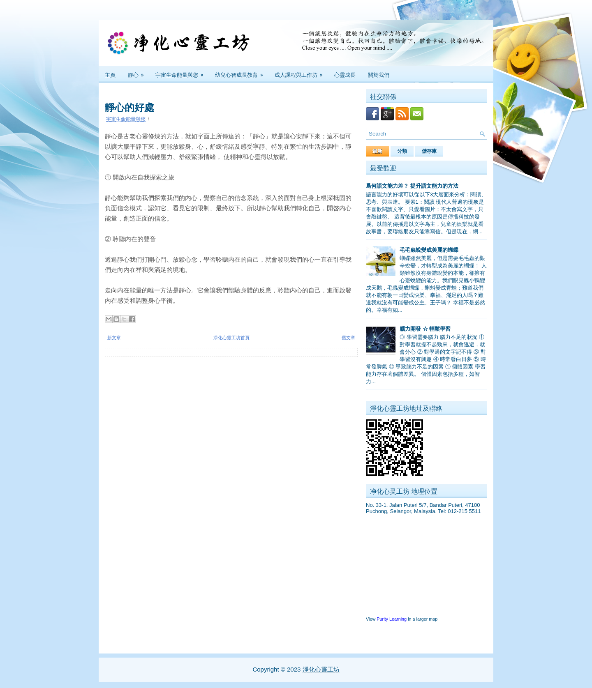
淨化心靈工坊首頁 (231, 337)
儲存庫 (429, 151)
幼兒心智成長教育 (241, 72)
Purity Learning (392, 619)
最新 (377, 151)
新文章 (114, 337)
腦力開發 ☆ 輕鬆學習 (425, 329)
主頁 (110, 74)
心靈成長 (345, 74)
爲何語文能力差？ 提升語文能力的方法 (412, 186)
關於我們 (378, 74)
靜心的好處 (129, 106)
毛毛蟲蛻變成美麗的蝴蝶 (429, 250)
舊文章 (348, 337)
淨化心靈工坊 (321, 669)
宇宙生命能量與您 (182, 72)
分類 (402, 151)
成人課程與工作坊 (301, 72)
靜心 (138, 72)
